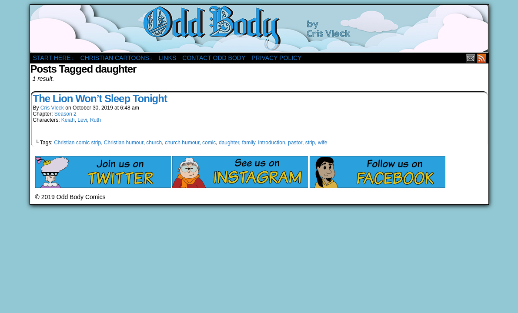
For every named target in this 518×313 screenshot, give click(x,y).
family (248, 143)
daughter (229, 143)
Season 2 (65, 114)
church (154, 143)
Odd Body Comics (259, 29)
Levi (82, 120)
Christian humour (124, 143)
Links (167, 57)
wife (322, 143)
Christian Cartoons (116, 58)
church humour (182, 143)
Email (470, 58)
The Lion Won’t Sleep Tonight (100, 98)
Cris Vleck (52, 108)
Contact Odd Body (213, 57)
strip (310, 143)
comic (209, 143)
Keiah (68, 120)
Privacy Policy (276, 57)
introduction (271, 143)
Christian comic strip (77, 143)
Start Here (53, 58)
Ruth (95, 120)
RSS (481, 58)
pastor (295, 143)
